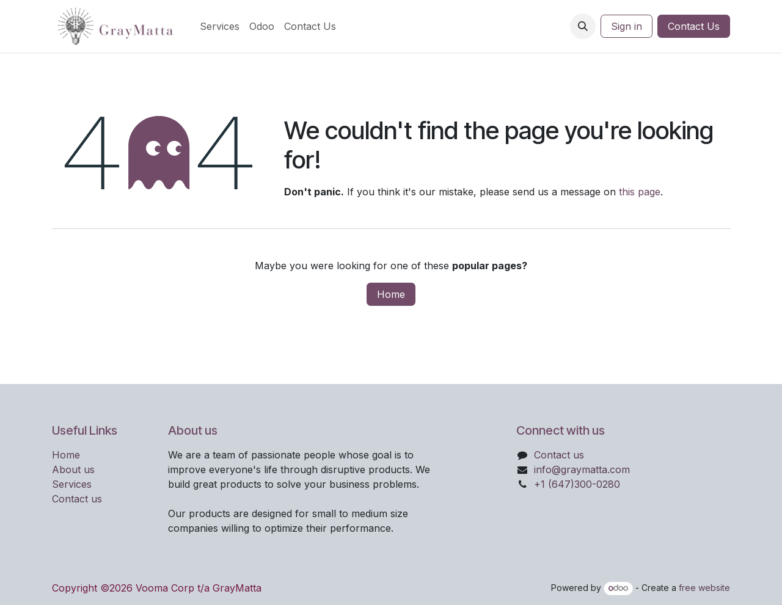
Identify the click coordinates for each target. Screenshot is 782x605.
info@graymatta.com (582, 469)
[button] (583, 26)
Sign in (626, 26)
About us (73, 469)
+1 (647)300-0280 (577, 484)
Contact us (77, 499)
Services (72, 484)
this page (639, 192)
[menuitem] (219, 26)
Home (391, 294)
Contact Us (694, 26)
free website (704, 587)
